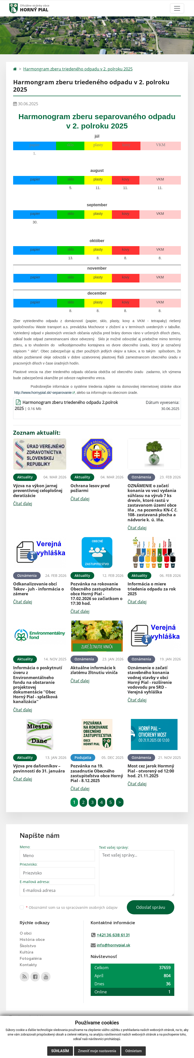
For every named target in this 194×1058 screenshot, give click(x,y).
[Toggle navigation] (177, 8)
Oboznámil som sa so (71, 907)
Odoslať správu (150, 907)
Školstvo (28, 946)
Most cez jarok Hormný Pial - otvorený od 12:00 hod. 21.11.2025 (151, 770)
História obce (32, 940)
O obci (26, 933)
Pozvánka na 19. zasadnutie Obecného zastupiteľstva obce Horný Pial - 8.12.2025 (96, 773)
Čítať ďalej (22, 503)
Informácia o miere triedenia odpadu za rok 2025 (152, 588)
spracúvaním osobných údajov (91, 907)
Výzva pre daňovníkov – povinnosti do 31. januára (39, 768)
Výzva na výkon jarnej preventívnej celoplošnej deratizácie (37, 490)
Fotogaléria (31, 959)
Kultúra (26, 952)
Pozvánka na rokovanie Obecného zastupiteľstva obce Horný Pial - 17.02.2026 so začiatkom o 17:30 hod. (96, 593)
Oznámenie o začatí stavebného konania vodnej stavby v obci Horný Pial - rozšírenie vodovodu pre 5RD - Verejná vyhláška (150, 680)
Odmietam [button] (133, 1051)
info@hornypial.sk (113, 945)
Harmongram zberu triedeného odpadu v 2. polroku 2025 (78, 69)
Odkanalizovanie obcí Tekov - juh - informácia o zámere (38, 588)
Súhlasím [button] (60, 1051)
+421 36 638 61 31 (113, 935)
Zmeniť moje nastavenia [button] (97, 1051)
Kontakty (28, 965)
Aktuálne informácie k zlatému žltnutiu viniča (94, 670)
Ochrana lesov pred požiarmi (90, 488)
